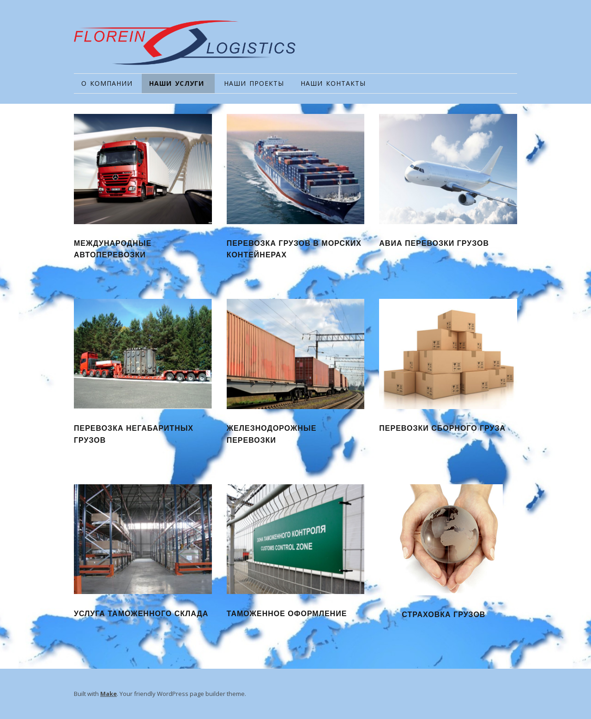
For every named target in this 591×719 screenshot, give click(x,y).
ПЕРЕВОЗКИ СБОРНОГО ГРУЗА (442, 428)
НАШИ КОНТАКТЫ (333, 83)
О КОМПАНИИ (107, 83)
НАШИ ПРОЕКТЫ (254, 83)
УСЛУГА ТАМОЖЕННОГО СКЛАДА (141, 614)
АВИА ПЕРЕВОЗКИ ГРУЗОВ (434, 243)
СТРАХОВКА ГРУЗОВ (443, 614)
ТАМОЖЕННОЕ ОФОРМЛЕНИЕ (287, 614)
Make (108, 693)
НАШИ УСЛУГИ (176, 83)
